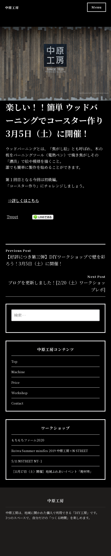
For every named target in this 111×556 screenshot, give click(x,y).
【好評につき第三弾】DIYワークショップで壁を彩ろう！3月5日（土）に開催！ (55, 257)
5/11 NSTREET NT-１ (27, 461)
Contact (17, 403)
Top (14, 361)
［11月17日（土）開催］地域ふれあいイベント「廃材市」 (52, 471)
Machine (18, 372)
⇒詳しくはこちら (23, 200)
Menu (96, 7)
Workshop (19, 393)
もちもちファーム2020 (27, 440)
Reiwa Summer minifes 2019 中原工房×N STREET (49, 450)
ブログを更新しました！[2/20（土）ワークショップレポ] (55, 283)
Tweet (12, 217)
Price (15, 382)
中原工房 (12, 7)
